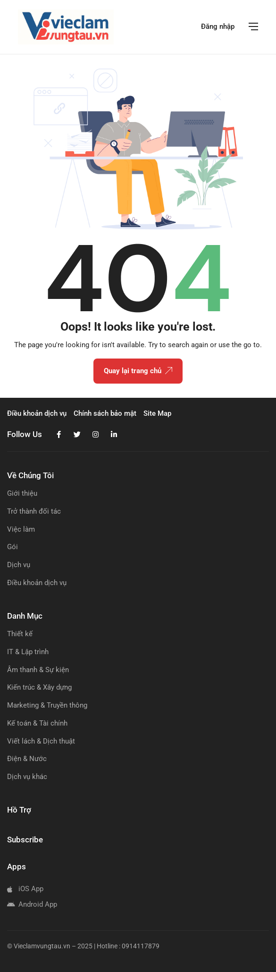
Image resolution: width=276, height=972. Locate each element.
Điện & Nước (27, 758)
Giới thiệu (22, 493)
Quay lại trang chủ (138, 371)
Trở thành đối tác (34, 511)
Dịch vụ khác (27, 776)
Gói (12, 547)
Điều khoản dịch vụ (37, 582)
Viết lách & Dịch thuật (41, 741)
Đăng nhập (217, 26)
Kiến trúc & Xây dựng (39, 687)
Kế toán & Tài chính (37, 723)
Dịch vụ (18, 564)
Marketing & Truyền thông (47, 705)
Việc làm (21, 529)
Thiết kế (20, 634)
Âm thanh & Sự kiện (38, 670)
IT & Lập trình (28, 652)
